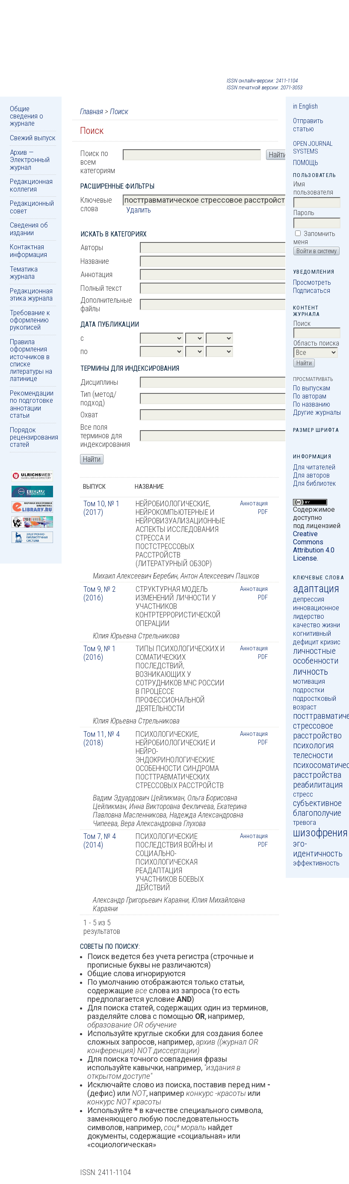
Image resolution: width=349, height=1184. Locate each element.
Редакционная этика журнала (31, 294)
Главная (91, 111)
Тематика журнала (24, 272)
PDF (263, 512)
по (84, 351)
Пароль (303, 213)
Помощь (305, 163)
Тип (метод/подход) (98, 398)
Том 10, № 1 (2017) (101, 508)
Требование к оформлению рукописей (30, 320)
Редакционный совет (32, 207)
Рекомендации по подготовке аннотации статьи (31, 404)
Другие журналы (317, 412)
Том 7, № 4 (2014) (99, 840)
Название (94, 261)
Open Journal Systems (313, 147)
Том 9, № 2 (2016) (99, 593)
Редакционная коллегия (31, 185)
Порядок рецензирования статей (34, 437)
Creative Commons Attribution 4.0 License (313, 546)
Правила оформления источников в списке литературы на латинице (31, 360)
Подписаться (311, 290)
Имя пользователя (313, 188)
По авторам (309, 396)
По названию (311, 404)
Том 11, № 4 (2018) (101, 738)
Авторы (91, 247)
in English (305, 106)
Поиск (119, 111)
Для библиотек (314, 483)
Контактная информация (28, 250)
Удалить (138, 210)
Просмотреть (312, 282)
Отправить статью (308, 125)
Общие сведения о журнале (26, 116)
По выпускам (311, 388)
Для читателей (314, 467)
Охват (89, 414)
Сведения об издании (29, 228)
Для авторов (311, 475)
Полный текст (101, 288)
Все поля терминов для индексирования (105, 436)
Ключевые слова (96, 204)
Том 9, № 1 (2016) (99, 652)
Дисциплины (99, 382)
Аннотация (96, 274)
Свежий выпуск (33, 137)
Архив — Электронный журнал (30, 159)
